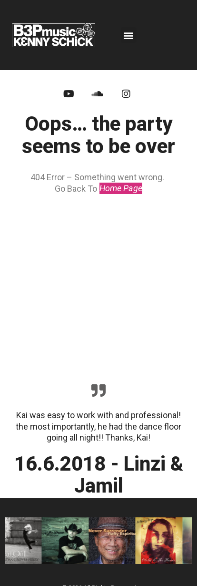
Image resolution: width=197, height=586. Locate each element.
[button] (129, 35)
